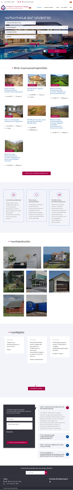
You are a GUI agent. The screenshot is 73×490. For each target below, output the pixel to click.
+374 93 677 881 (28, 2)
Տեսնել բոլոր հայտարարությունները (36, 173)
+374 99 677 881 (9, 2)
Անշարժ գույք (48, 7)
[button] (35, 385)
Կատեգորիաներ (11, 32)
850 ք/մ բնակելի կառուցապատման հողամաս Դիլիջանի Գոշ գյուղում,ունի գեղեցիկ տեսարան (12, 157)
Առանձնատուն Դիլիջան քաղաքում (35, 89)
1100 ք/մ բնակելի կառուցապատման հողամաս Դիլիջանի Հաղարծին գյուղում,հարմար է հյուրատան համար (56, 124)
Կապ (71, 7)
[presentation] (17, 436)
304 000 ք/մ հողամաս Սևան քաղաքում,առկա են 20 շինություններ (36, 121)
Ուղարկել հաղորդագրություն (17, 442)
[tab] (54, 408)
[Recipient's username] (35, 473)
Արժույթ (8, 36)
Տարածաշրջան (11, 27)
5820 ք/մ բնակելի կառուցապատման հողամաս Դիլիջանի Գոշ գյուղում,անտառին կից (58, 91)
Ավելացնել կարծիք (36, 388)
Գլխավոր (39, 7)
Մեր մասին (64, 7)
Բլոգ (57, 7)
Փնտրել (57, 51)
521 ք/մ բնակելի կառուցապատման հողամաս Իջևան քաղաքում (13, 90)
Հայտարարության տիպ (13, 22)
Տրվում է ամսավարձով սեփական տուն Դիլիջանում (13, 120)
